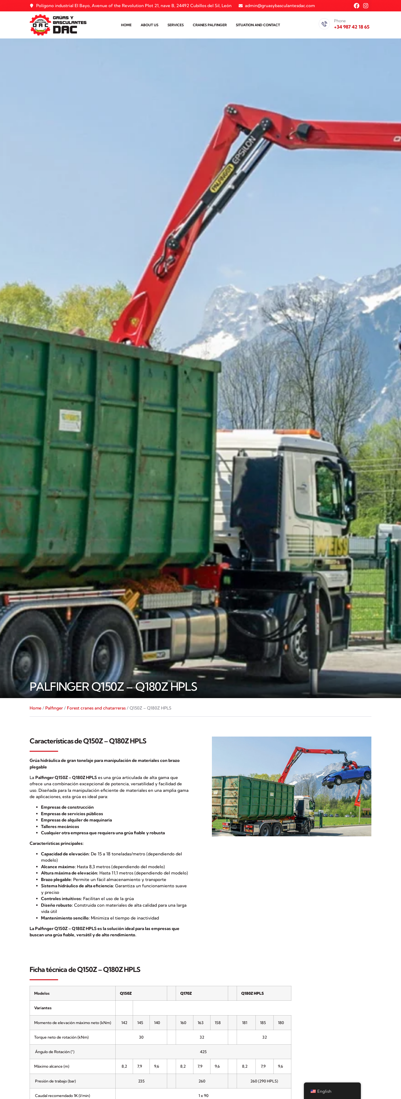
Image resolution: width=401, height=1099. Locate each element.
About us (149, 25)
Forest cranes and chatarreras (96, 708)
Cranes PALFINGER (210, 25)
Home (126, 25)
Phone (340, 20)
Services (175, 25)
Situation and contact (258, 25)
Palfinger (54, 708)
